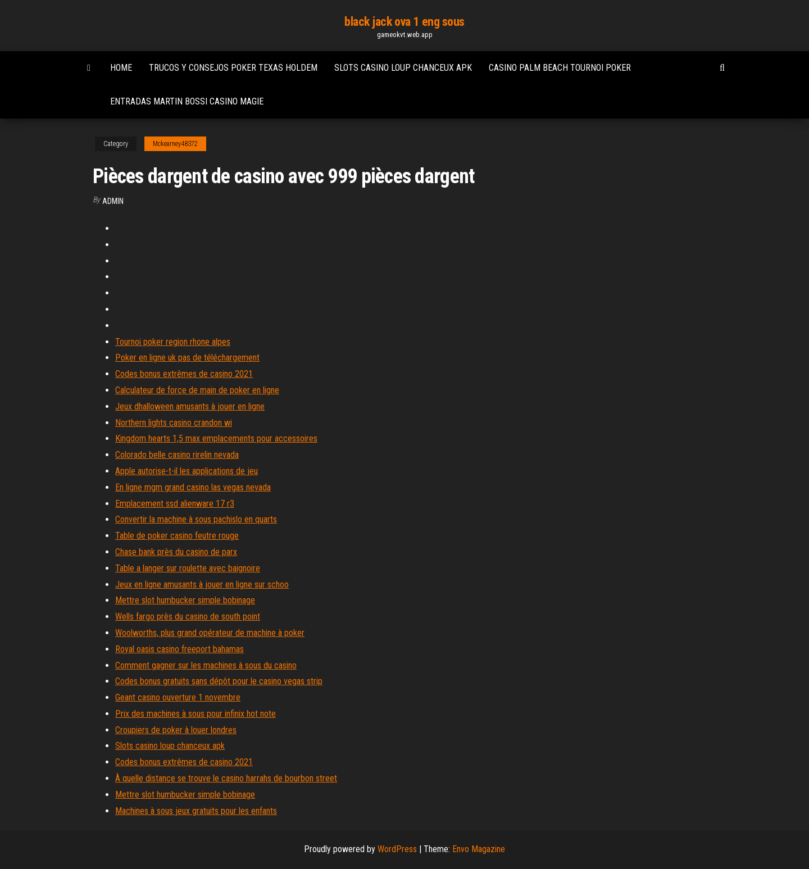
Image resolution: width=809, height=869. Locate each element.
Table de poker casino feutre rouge (177, 535)
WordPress (397, 849)
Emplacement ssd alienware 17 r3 (174, 503)
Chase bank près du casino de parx (176, 552)
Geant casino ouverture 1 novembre (177, 697)
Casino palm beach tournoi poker (560, 67)
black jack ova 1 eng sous (404, 22)
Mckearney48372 (175, 144)
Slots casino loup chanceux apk (403, 67)
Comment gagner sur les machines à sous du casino (206, 665)
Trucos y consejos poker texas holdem (233, 67)
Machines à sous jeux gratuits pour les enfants (196, 811)
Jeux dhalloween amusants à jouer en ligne (190, 406)
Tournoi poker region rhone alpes (172, 341)
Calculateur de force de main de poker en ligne (197, 390)
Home (121, 67)
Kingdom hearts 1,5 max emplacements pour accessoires (216, 438)
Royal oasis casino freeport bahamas (179, 649)
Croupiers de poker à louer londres (176, 730)
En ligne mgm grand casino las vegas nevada (193, 487)
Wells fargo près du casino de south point (187, 616)
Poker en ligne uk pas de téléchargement (187, 357)
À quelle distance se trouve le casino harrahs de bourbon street (226, 778)
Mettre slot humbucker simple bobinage (185, 600)
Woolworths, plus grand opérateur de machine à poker (209, 632)
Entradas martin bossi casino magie (186, 101)
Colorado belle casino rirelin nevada (177, 454)
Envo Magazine (478, 849)
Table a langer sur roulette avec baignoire (187, 568)
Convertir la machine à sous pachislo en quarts (196, 519)
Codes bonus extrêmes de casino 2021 (184, 373)
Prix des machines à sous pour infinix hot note (195, 713)
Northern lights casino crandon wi (173, 422)
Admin (113, 201)
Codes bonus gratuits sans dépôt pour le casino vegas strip (218, 681)
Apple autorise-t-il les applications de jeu (186, 471)
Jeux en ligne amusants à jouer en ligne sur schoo (202, 584)
